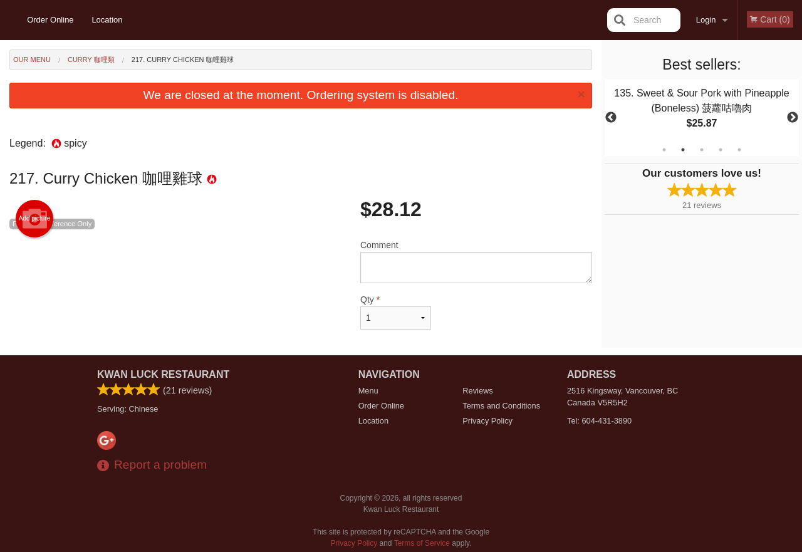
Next (792, 118)
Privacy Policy (487, 420)
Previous (611, 118)
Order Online (50, 19)
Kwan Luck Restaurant (163, 374)
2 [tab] (683, 149)
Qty (395, 312)
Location (106, 19)
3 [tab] (701, 149)
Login (706, 19)
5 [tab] (739, 149)
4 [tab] (720, 149)
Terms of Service (422, 543)
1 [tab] (664, 149)
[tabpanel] (702, 118)
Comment (476, 261)
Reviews (477, 390)
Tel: (599, 420)
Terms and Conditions (501, 405)
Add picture (35, 218)
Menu (368, 390)
